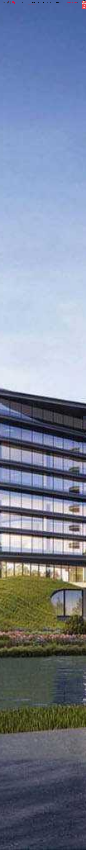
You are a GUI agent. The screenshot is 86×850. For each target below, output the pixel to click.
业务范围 (41, 2)
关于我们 (59, 2)
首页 (23, 2)
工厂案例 (32, 2)
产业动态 (50, 2)
